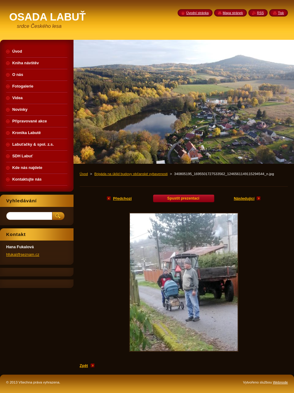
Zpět (84, 365)
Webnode (280, 382)
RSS (260, 13)
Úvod (84, 174)
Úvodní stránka (197, 13)
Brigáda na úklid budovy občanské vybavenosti (131, 174)
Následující (244, 198)
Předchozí (122, 198)
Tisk (281, 13)
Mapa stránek (233, 13)
